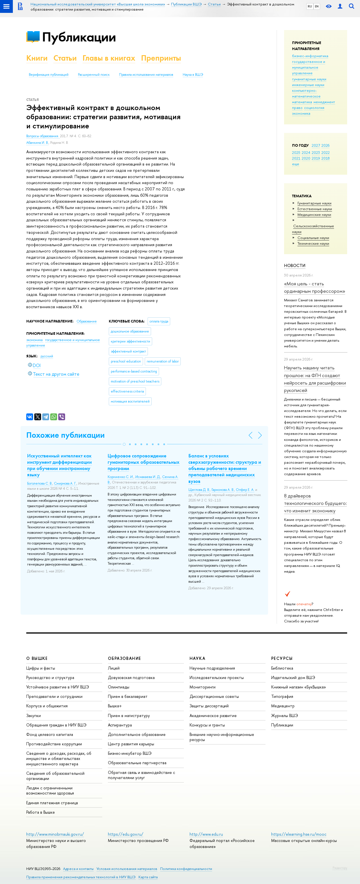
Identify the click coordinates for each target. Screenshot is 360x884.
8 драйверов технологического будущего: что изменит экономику (315, 503)
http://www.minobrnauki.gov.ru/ (55, 834)
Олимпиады (118, 687)
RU (310, 6)
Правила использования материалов (146, 74)
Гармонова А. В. (223, 489)
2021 (296, 158)
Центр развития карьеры (131, 743)
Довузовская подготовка (131, 677)
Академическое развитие (213, 715)
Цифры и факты (40, 668)
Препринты (161, 58)
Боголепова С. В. (39, 483)
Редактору (340, 868)
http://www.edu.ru (206, 834)
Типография (282, 696)
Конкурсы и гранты (207, 725)
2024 (306, 152)
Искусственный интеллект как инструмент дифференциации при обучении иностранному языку (59, 465)
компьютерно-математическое (306, 93)
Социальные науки (313, 237)
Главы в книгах (109, 58)
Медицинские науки (314, 214)
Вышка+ (115, 705)
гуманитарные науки (309, 78)
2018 (325, 158)
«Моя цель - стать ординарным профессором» (314, 287)
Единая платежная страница (52, 802)
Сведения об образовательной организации (55, 775)
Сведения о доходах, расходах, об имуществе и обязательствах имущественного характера (58, 758)
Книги (37, 58)
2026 (325, 145)
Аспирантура (120, 725)
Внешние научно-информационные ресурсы (222, 737)
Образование (87, 321)
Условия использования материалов (126, 868)
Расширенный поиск (94, 74)
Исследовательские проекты (217, 677)
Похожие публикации (65, 435)
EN (317, 6)
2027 (316, 145)
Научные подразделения (212, 668)
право (297, 107)
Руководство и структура (50, 677)
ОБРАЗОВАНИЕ (124, 658)
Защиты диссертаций (209, 705)
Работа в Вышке (40, 812)
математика (302, 101)
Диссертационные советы (214, 696)
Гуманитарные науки (314, 203)
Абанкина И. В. (37, 142)
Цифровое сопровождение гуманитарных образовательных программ (144, 462)
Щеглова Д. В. (199, 489)
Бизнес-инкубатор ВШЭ (130, 753)
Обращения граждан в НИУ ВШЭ (56, 725)
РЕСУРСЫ (282, 658)
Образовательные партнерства (137, 762)
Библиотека (282, 668)
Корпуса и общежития (47, 705)
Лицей (114, 668)
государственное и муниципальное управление (308, 67)
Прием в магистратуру (129, 715)
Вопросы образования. (43, 136)
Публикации (79, 36)
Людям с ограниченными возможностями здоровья (50, 790)
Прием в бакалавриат (128, 696)
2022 (325, 152)
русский (47, 356)
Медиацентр (283, 705)
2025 (296, 152)
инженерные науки (308, 84)
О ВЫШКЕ (37, 658)
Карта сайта (148, 877)
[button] (124, 444)
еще (295, 163)
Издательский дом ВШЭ (293, 677)
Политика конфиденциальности (186, 868)
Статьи (65, 58)
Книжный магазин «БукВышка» (298, 687)
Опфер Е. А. (245, 489)
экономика (301, 113)
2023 (316, 152)
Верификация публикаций (49, 74)
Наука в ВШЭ (193, 74)
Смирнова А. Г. (65, 483)
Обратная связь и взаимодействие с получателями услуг (141, 775)
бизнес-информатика (310, 55)
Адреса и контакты (78, 868)
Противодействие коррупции (54, 743)
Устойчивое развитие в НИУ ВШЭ (57, 687)
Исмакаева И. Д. (147, 477)
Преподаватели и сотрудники (54, 696)
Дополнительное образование (137, 734)
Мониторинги (203, 687)
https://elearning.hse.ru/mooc (298, 834)
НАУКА (197, 658)
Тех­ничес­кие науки (313, 243)
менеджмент (324, 101)
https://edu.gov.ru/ (125, 834)
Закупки (33, 715)
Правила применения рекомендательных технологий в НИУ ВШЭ (81, 877)
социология (314, 107)
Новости (294, 265)
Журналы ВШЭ (284, 715)
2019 (316, 158)
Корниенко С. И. (121, 477)
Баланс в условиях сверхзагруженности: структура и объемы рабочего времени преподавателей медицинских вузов (224, 468)
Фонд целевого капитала (49, 734)
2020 (306, 158)
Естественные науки (314, 208)
